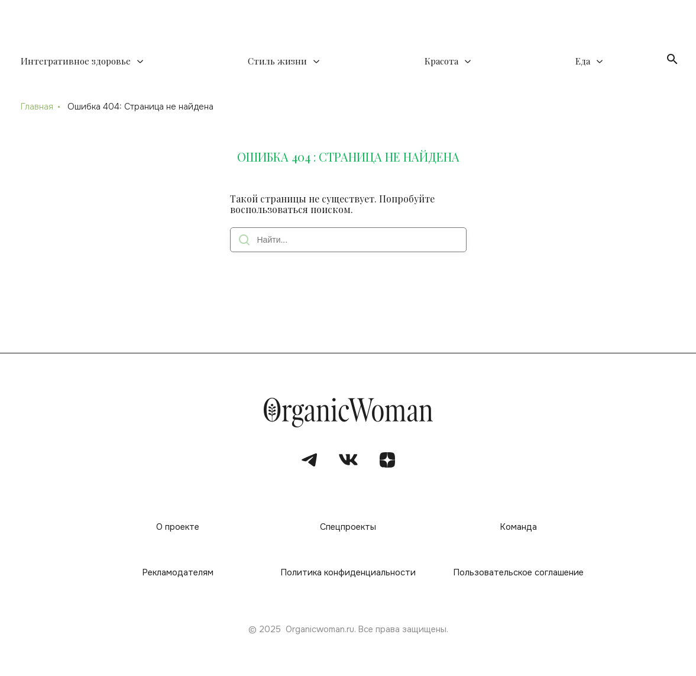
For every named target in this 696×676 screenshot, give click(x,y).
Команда (518, 527)
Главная (37, 106)
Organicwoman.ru (320, 630)
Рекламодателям (178, 573)
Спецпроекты (348, 527)
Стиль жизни (277, 61)
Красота (441, 61)
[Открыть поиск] (672, 59)
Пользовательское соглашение (519, 573)
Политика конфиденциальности (348, 573)
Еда (582, 61)
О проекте (177, 527)
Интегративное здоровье (76, 61)
